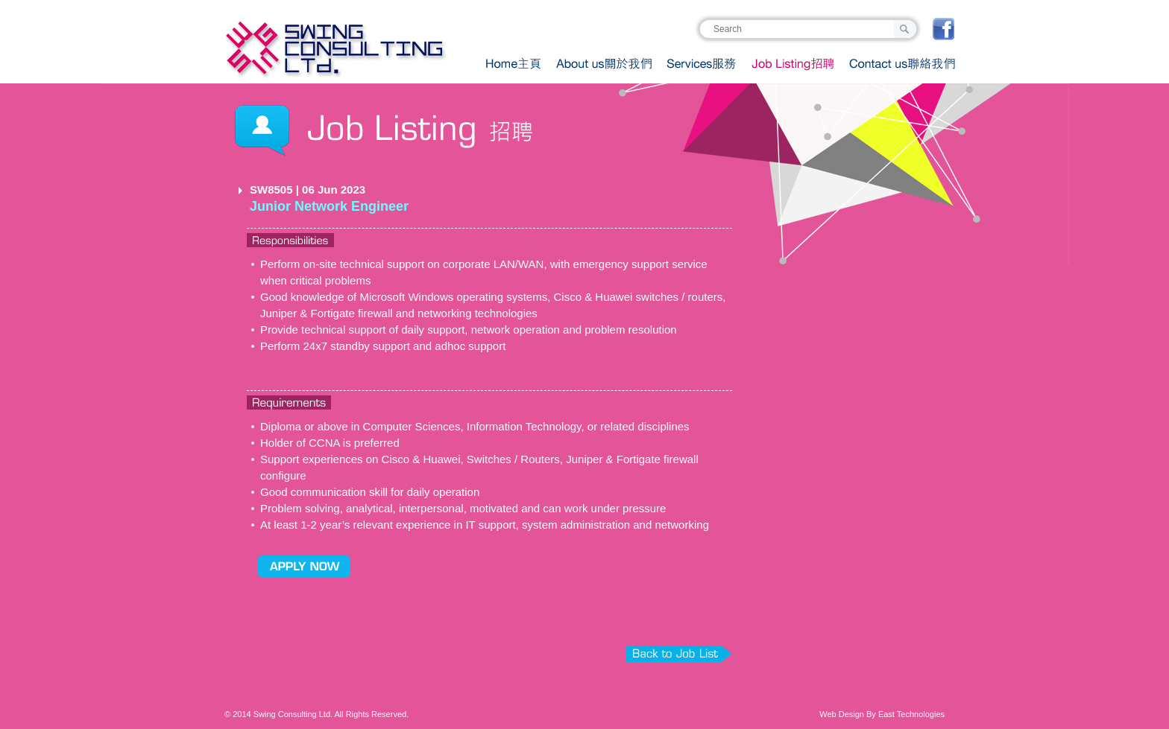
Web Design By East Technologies (882, 714)
